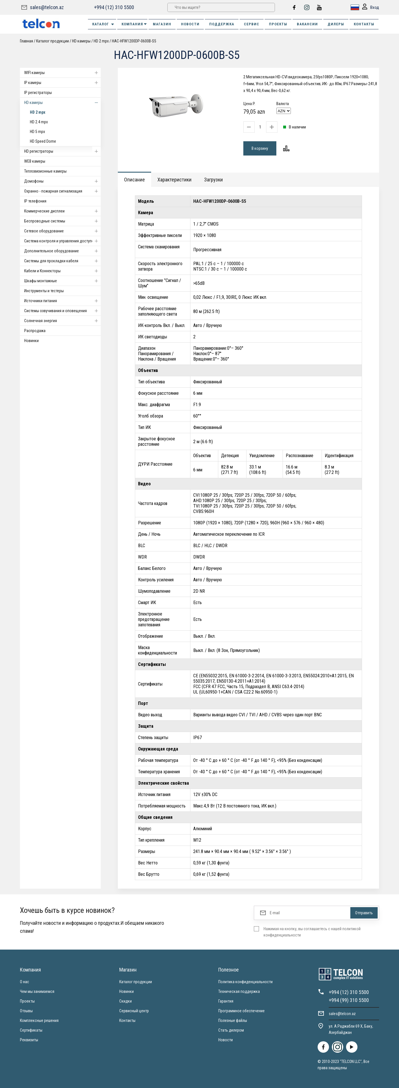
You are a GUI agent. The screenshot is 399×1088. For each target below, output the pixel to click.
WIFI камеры (62, 72)
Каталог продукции (52, 41)
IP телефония (35, 201)
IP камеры (62, 82)
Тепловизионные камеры (45, 171)
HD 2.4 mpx (39, 122)
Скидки (125, 1001)
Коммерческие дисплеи (62, 211)
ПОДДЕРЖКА (221, 24)
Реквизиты (29, 1040)
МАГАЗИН (162, 24)
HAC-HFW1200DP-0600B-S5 (134, 41)
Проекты (27, 1001)
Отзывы (26, 1011)
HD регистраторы (62, 151)
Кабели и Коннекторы (62, 271)
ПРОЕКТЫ (278, 24)
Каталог (103, 24)
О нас (24, 981)
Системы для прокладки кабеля (62, 261)
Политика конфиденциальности (245, 981)
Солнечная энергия (62, 321)
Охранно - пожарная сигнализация (62, 191)
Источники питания (62, 301)
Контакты (127, 1020)
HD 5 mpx (37, 131)
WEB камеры (34, 161)
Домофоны (62, 181)
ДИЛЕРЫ (336, 24)
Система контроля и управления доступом (62, 241)
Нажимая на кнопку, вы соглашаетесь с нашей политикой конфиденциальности (312, 932)
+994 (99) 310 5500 (349, 1000)
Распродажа (35, 330)
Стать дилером (231, 1030)
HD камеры (81, 41)
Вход (370, 7)
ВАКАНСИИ (307, 24)
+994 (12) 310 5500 (114, 7)
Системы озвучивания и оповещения (62, 311)
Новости (225, 1040)
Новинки (31, 340)
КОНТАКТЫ (364, 24)
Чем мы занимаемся (37, 991)
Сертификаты (31, 1030)
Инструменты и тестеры (44, 291)
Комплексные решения (39, 1020)
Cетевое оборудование (62, 231)
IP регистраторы (38, 92)
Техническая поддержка (239, 991)
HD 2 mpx (101, 41)
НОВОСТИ (190, 24)
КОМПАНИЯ (134, 24)
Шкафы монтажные (62, 281)
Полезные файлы (232, 1020)
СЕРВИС (251, 24)
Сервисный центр (134, 1011)
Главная (26, 41)
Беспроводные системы (62, 221)
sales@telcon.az (47, 7)
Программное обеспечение (241, 1011)
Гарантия (225, 1001)
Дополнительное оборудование (62, 251)
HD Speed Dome (43, 141)
